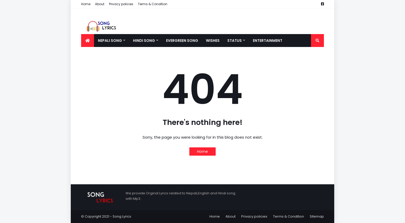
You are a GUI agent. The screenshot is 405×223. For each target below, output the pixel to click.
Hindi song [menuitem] (144, 40)
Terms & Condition (152, 4)
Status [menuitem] (234, 40)
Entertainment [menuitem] (267, 40)
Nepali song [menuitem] (110, 40)
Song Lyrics (122, 216)
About (99, 4)
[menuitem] (87, 40)
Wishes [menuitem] (213, 40)
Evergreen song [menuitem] (182, 40)
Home (85, 4)
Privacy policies (121, 4)
